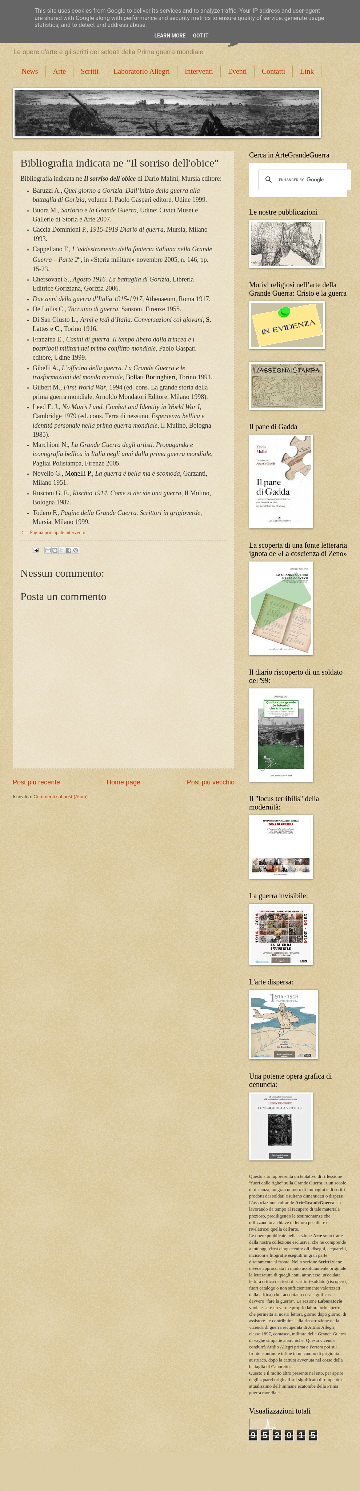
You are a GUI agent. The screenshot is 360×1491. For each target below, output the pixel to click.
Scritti (90, 71)
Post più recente (36, 782)
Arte (59, 71)
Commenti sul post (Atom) (60, 796)
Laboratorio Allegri (141, 71)
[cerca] (303, 179)
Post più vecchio (211, 782)
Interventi (199, 71)
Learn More (169, 36)
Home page (123, 782)
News (29, 71)
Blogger (209, 1476)
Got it (200, 36)
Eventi (237, 71)
